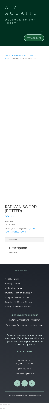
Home (7, 55)
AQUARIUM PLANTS (20, 55)
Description (13, 239)
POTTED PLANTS (19, 232)
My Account (34, 38)
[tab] (24, 239)
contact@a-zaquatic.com (24, 373)
